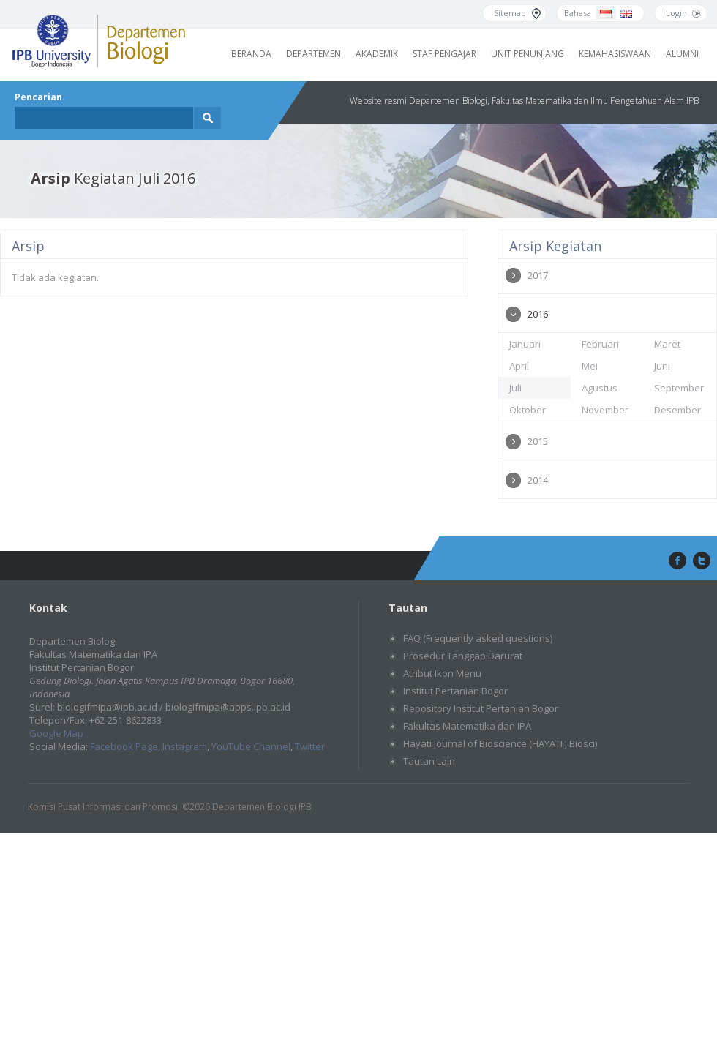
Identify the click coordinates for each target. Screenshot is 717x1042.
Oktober (527, 409)
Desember (677, 409)
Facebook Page (124, 746)
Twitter (310, 746)
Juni (662, 365)
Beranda (251, 54)
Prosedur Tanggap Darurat (462, 655)
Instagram (184, 746)
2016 (538, 314)
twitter (702, 561)
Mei (590, 365)
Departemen (313, 54)
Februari (600, 344)
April (519, 365)
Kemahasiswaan (615, 54)
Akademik (377, 54)
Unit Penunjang (527, 54)
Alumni (682, 54)
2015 (538, 441)
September (679, 387)
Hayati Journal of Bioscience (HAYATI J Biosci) (500, 743)
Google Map (56, 733)
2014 (538, 480)
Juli (515, 387)
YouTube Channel (250, 746)
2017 (538, 275)
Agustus (599, 387)
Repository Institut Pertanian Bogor (480, 708)
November (605, 409)
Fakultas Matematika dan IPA (467, 725)
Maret (667, 344)
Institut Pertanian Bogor (455, 690)
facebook (676, 561)
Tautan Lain (429, 761)
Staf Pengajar (444, 54)
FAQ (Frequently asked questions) (477, 638)
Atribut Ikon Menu (442, 673)
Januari (525, 344)
